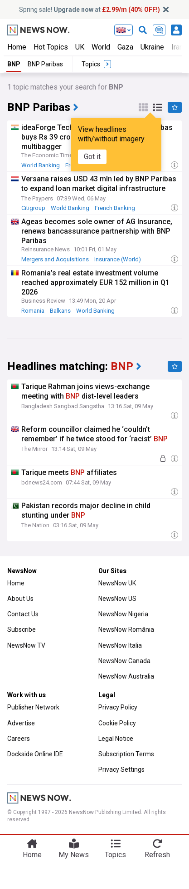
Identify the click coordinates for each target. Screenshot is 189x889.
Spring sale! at (89, 9)
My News (73, 854)
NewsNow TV (26, 645)
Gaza (125, 47)
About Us (20, 598)
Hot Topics (51, 47)
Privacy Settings (121, 769)
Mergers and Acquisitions (55, 259)
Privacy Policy (117, 707)
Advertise (21, 723)
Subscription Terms (126, 754)
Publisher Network (33, 707)
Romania (32, 310)
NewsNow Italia (120, 645)
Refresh (157, 854)
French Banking (115, 208)
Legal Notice (115, 738)
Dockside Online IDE (35, 754)
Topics (115, 854)
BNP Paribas (45, 64)
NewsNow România (126, 629)
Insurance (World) (117, 259)
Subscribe (21, 629)
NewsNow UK (117, 583)
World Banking (40, 165)
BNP (13, 64)
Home (16, 47)
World (101, 47)
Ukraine (152, 47)
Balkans (60, 310)
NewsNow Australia (126, 676)
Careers (18, 738)
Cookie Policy (117, 723)
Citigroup (33, 208)
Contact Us (23, 614)
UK (79, 47)
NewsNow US (117, 598)
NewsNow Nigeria (123, 614)
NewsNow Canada (124, 660)
